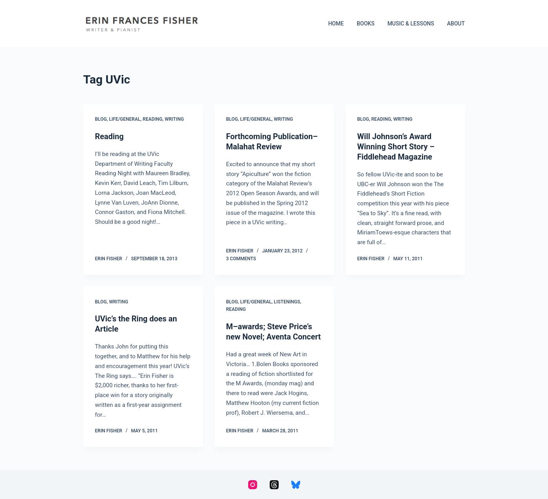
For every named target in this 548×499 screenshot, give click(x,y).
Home (336, 23)
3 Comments (241, 258)
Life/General (125, 119)
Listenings (287, 302)
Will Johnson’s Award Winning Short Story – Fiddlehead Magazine (396, 146)
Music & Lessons (411, 23)
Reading (152, 119)
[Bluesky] (295, 484)
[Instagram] (252, 484)
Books (365, 23)
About (456, 23)
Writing (174, 119)
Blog (101, 119)
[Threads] (274, 484)
